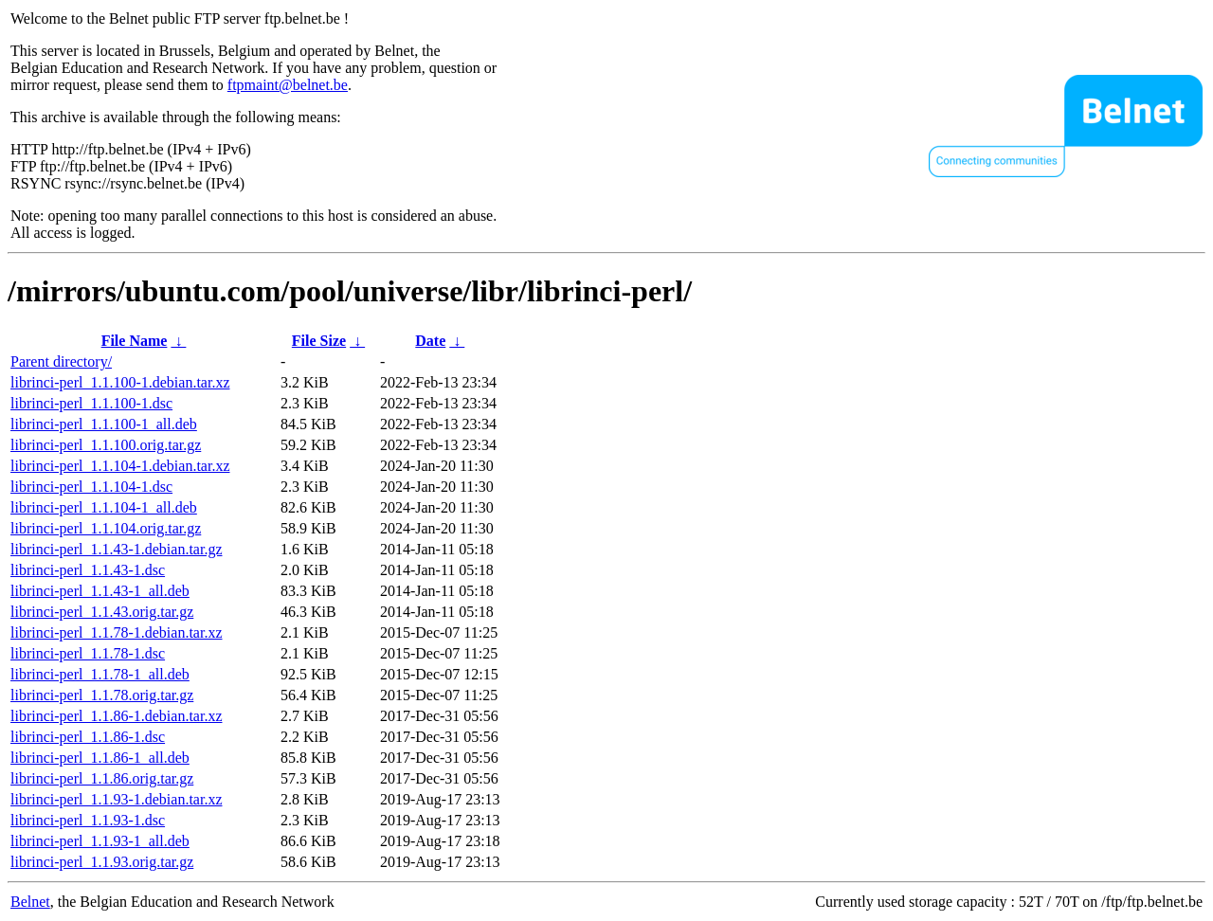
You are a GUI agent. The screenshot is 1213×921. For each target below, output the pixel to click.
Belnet (30, 902)
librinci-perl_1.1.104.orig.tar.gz (105, 528)
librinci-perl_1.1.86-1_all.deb (100, 757)
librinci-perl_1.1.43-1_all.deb (100, 591)
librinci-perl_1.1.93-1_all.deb (100, 841)
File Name (134, 341)
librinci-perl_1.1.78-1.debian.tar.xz (116, 632)
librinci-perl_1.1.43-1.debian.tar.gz (116, 549)
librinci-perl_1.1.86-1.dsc (87, 737)
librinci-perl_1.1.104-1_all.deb (103, 507)
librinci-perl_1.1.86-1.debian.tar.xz (116, 716)
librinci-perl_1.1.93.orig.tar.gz (101, 862)
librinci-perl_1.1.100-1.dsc (91, 403)
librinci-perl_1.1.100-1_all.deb (103, 424)
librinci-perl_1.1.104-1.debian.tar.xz (119, 466)
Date (430, 341)
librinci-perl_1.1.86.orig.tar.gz (101, 778)
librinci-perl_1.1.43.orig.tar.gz (101, 612)
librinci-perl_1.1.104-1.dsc (91, 487)
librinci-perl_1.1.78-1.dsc (87, 653)
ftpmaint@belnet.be (287, 85)
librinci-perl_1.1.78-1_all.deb (100, 674)
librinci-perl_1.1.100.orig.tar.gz (105, 445)
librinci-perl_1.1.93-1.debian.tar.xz (116, 799)
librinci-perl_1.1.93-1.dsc (87, 820)
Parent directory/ (61, 361)
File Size (319, 341)
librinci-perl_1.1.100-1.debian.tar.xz (119, 382)
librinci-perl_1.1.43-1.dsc (87, 570)
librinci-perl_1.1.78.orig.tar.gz (101, 695)
